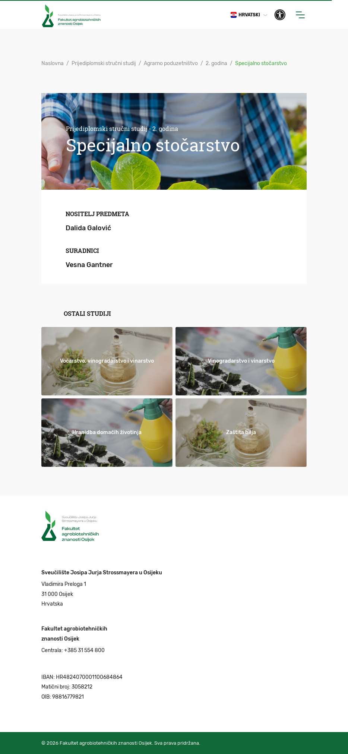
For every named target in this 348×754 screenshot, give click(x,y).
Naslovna (52, 63)
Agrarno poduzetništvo (171, 63)
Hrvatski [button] (245, 15)
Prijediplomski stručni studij (104, 63)
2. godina (216, 63)
